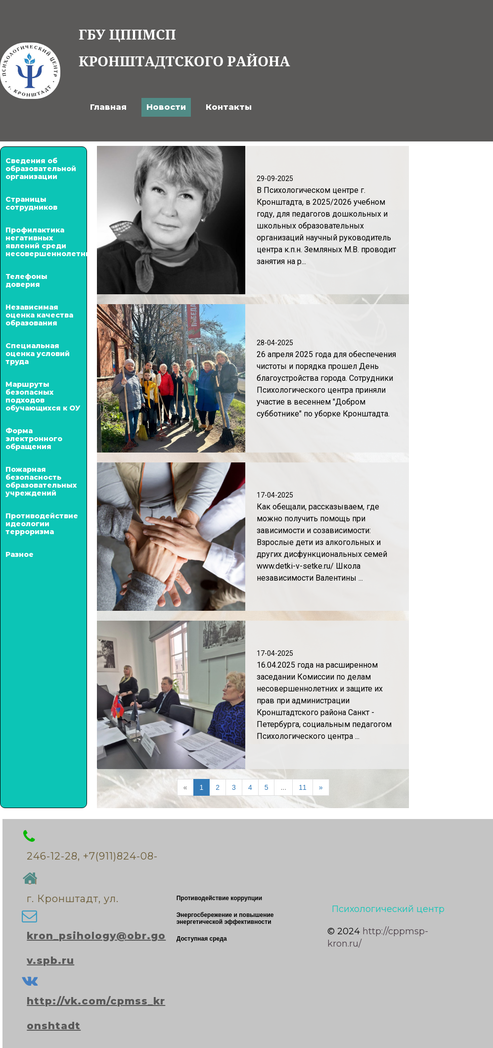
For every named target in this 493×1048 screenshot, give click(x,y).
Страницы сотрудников (31, 203)
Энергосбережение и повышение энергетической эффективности (225, 918)
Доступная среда (202, 938)
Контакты (229, 107)
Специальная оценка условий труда (37, 353)
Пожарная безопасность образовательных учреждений (41, 481)
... (283, 787)
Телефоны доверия (26, 280)
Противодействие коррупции (219, 898)
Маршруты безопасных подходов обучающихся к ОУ (42, 396)
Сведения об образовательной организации (40, 168)
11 (303, 787)
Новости (166, 107)
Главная (108, 107)
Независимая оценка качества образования (39, 315)
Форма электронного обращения (33, 438)
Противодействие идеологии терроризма (41, 523)
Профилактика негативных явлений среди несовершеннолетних (43, 242)
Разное (19, 554)
